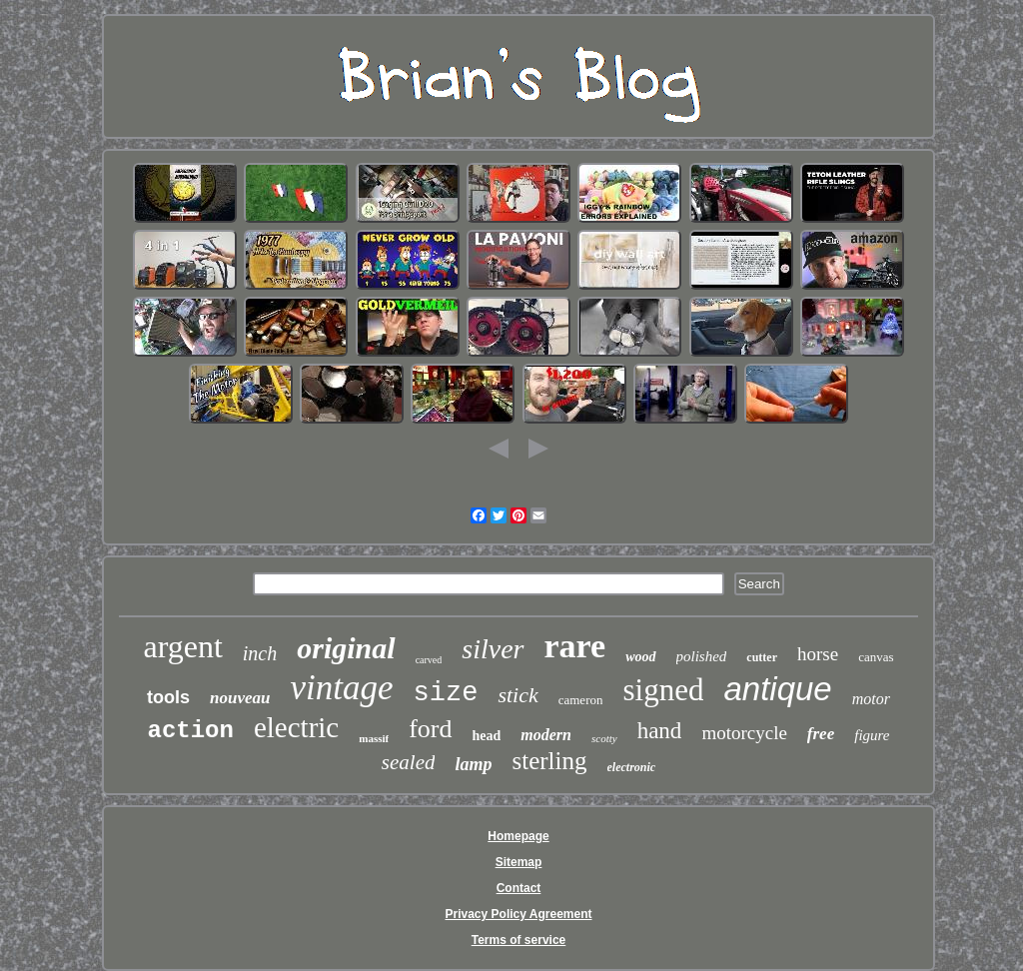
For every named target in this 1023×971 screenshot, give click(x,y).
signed (662, 689)
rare (575, 645)
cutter (761, 657)
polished (701, 656)
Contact (519, 888)
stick (517, 694)
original (346, 647)
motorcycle (743, 732)
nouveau (240, 697)
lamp (473, 764)
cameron (580, 699)
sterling (549, 760)
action (190, 730)
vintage (342, 687)
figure (871, 735)
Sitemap (519, 862)
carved (429, 659)
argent (182, 646)
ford (430, 728)
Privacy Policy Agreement (519, 914)
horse (817, 653)
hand (659, 730)
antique (777, 688)
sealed (409, 762)
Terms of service (519, 940)
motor (871, 698)
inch (260, 653)
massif (374, 738)
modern (545, 734)
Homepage (518, 836)
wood (640, 656)
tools (168, 697)
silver (492, 648)
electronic (631, 767)
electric (296, 727)
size (446, 693)
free (820, 733)
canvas (875, 656)
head (487, 735)
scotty (604, 738)
